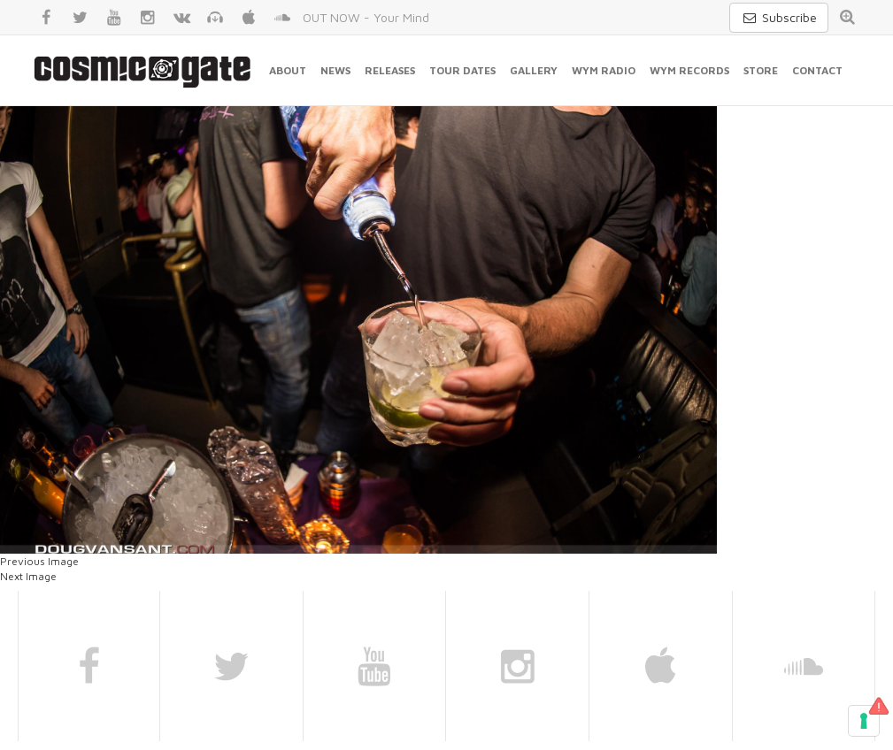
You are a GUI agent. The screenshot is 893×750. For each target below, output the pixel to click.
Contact (817, 70)
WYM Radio (603, 70)
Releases (390, 70)
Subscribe (779, 17)
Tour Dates (462, 70)
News (335, 70)
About (287, 70)
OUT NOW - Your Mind (366, 17)
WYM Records (689, 70)
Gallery (534, 70)
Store (760, 70)
